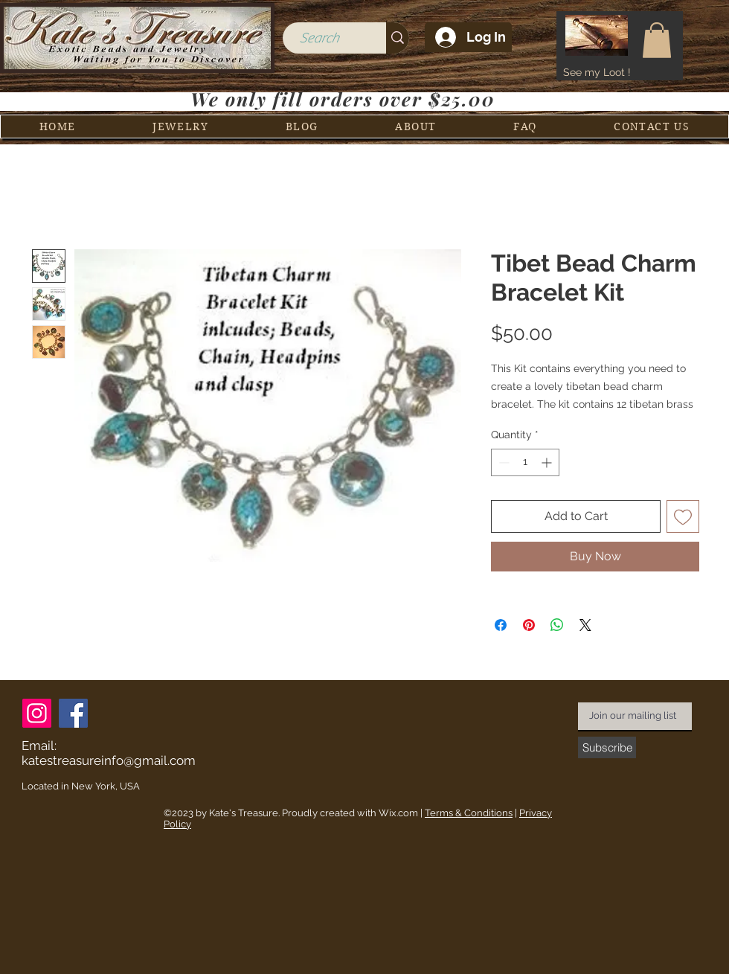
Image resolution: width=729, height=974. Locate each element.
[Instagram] (36, 713)
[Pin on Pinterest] (529, 625)
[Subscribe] (607, 747)
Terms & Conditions (469, 812)
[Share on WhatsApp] (557, 625)
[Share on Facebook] (501, 625)
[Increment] (548, 462)
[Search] (319, 38)
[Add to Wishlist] (683, 516)
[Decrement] (502, 462)
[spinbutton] (525, 462)
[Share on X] (585, 625)
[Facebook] (73, 713)
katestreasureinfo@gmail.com (109, 760)
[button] (657, 40)
